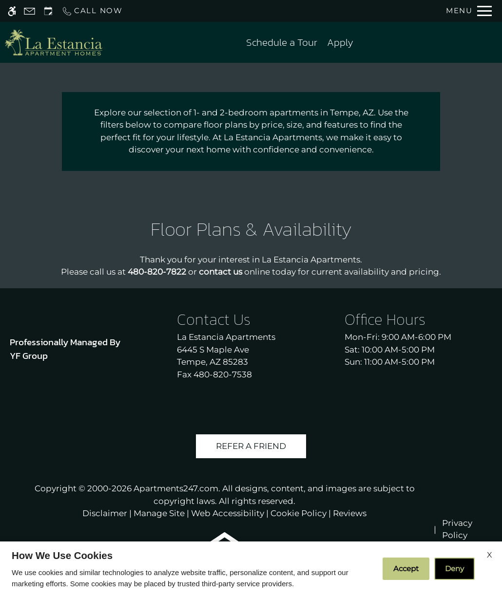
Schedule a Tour (281, 42)
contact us (220, 272)
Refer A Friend (251, 446)
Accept (406, 568)
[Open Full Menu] (469, 10)
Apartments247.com (176, 488)
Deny (454, 568)
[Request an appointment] (48, 10)
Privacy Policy (457, 529)
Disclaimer (104, 513)
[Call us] (92, 10)
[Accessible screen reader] (11, 10)
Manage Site (159, 513)
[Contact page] (29, 10)
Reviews (350, 513)
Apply (340, 42)
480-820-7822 (157, 272)
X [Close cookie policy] (489, 554)
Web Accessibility (227, 513)
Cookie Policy (298, 513)
